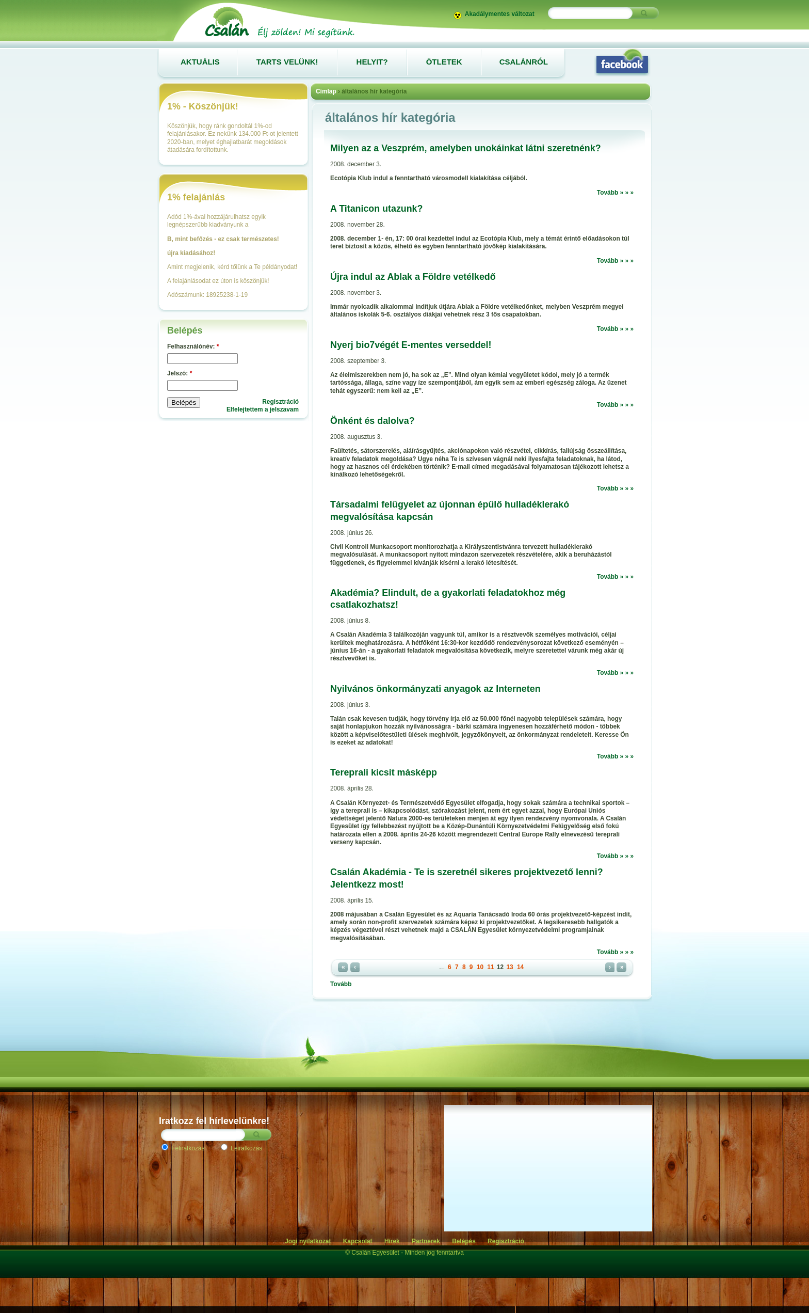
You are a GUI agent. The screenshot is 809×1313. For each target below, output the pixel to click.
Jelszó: (179, 373)
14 (520, 967)
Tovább (340, 984)
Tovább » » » (615, 192)
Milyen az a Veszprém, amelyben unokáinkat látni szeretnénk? (465, 148)
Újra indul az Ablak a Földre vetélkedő (413, 277)
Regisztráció (280, 401)
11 (490, 967)
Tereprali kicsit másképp (383, 772)
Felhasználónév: (193, 346)
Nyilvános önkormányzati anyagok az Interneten (435, 689)
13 (509, 967)
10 (480, 967)
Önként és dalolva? (372, 421)
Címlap (326, 91)
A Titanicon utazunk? (376, 208)
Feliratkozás (182, 1148)
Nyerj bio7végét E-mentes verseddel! (410, 345)
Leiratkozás (241, 1148)
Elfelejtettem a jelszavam (262, 409)
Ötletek (444, 61)
